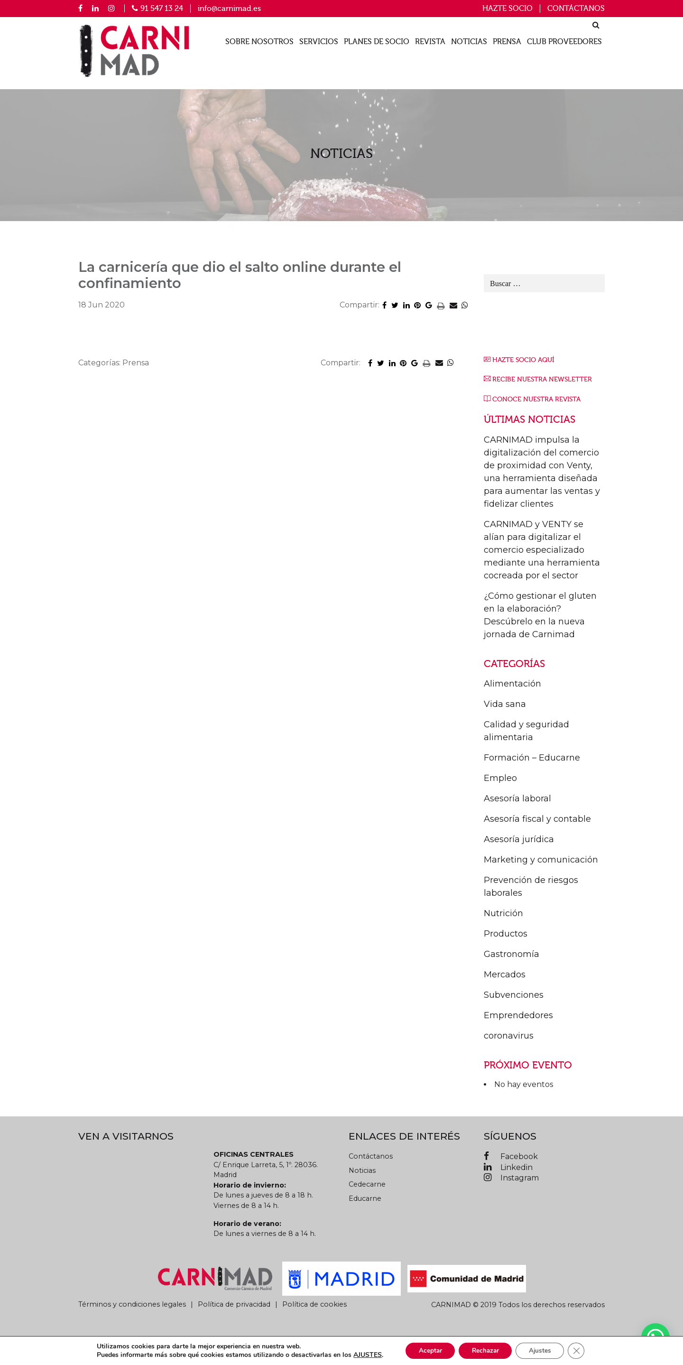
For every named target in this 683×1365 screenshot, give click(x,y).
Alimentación (512, 683)
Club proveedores (564, 42)
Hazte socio (507, 8)
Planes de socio (376, 42)
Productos (505, 934)
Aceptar (427, 1350)
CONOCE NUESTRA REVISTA (536, 399)
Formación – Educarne (532, 757)
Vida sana (505, 704)
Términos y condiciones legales (132, 1304)
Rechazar (485, 1350)
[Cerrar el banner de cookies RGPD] (581, 1350)
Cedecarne (367, 1184)
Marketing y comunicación (541, 859)
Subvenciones (514, 995)
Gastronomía (511, 954)
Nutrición (503, 913)
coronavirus (509, 1036)
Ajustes (543, 1350)
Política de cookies (314, 1304)
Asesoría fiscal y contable (537, 819)
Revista (430, 42)
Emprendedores (518, 1015)
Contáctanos (576, 8)
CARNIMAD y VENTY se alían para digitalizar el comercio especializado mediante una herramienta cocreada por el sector (542, 550)
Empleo (500, 778)
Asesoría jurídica (519, 839)
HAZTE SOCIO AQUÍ (523, 360)
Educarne (365, 1198)
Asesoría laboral (517, 798)
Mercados (505, 974)
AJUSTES (362, 1354)
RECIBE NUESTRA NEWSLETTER (542, 379)
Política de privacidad (234, 1304)
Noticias (469, 42)
